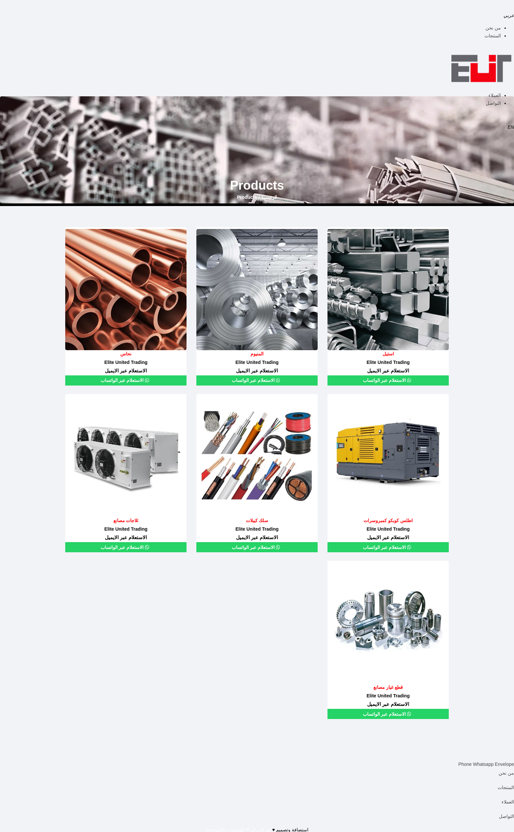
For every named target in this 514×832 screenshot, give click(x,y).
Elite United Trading (387, 361)
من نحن (493, 27)
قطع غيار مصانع (388, 686)
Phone (465, 762)
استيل (388, 353)
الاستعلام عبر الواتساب (385, 380)
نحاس (126, 353)
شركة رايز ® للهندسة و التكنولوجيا (238, 828)
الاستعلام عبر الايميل (388, 370)
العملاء (494, 95)
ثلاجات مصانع (125, 520)
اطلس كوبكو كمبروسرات (388, 520)
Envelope (504, 762)
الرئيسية (269, 197)
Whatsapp (484, 762)
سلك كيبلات (257, 520)
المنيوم (257, 353)
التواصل (493, 103)
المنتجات (492, 35)
